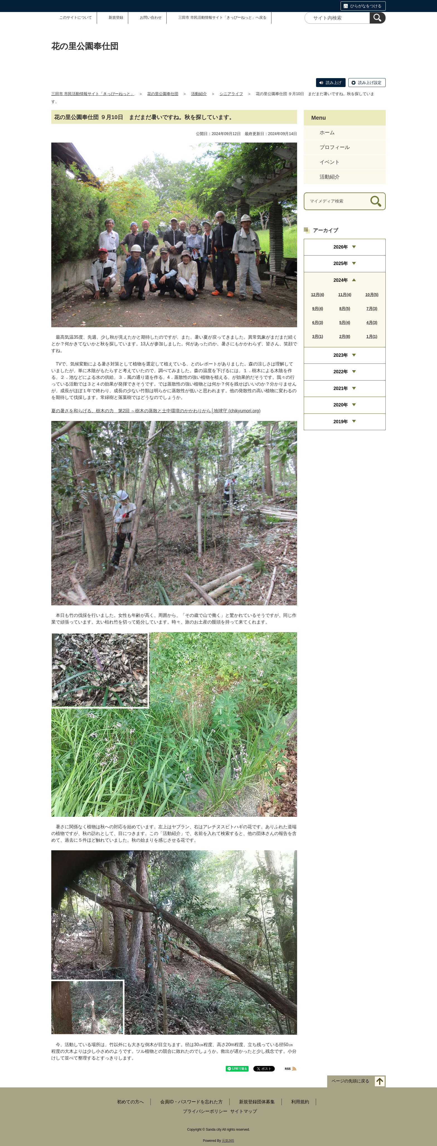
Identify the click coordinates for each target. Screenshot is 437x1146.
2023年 (341, 355)
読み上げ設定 (370, 82)
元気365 (228, 1141)
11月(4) (344, 294)
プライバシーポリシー (205, 1111)
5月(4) (344, 322)
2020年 (341, 405)
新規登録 (116, 17)
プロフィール (335, 147)
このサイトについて (75, 17)
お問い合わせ (151, 17)
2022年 (341, 371)
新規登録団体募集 (257, 1101)
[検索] (378, 18)
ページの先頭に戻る (350, 1081)
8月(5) (344, 308)
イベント (330, 162)
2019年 (341, 421)
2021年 (341, 388)
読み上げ (333, 82)
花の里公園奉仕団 (162, 94)
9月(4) (317, 308)
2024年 (341, 280)
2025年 (341, 263)
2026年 (341, 247)
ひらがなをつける (366, 6)
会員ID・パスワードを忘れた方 (191, 1101)
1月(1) (371, 336)
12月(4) (317, 294)
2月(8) (344, 336)
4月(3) (371, 322)
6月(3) (317, 322)
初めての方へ (130, 1101)
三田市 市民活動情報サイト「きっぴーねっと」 (92, 94)
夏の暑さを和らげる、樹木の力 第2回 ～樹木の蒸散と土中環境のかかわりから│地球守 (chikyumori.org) (155, 410)
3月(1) (317, 336)
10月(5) (371, 294)
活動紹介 (199, 94)
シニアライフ (231, 94)
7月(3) (371, 308)
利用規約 (300, 1101)
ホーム (327, 132)
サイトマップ (243, 1111)
